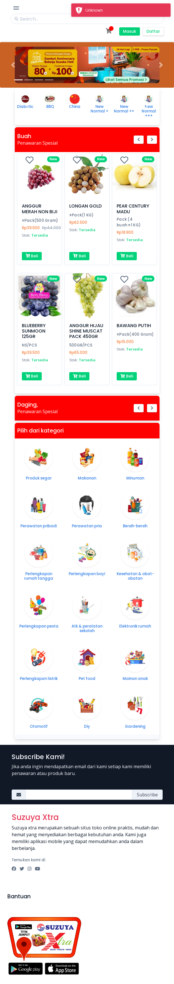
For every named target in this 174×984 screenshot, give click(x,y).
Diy (87, 726)
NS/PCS (29, 345)
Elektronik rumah (135, 626)
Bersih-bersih (135, 526)
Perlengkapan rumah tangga (38, 576)
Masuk (129, 31)
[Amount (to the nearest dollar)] (79, 795)
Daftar (153, 31)
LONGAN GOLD (85, 206)
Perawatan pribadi (38, 526)
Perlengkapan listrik (39, 678)
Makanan (87, 478)
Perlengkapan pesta (38, 626)
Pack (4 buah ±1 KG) (129, 222)
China (74, 106)
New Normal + (99, 109)
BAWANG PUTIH (134, 325)
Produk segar (39, 478)
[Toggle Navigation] (16, 8)
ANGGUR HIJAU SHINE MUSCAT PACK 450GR (86, 331)
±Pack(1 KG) (81, 215)
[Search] (87, 19)
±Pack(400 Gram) (135, 334)
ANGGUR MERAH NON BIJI (39, 209)
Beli (32, 256)
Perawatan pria (87, 526)
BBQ (50, 106)
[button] (13, 65)
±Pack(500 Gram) (40, 220)
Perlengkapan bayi (87, 574)
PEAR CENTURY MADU (133, 209)
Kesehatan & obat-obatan (135, 576)
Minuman (135, 478)
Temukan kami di (28, 860)
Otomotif (39, 726)
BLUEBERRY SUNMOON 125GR (34, 331)
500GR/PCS (80, 345)
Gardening (135, 726)
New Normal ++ (124, 109)
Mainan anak (135, 678)
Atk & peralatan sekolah (87, 629)
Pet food (87, 678)
